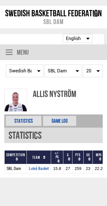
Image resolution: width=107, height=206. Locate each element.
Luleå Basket (39, 168)
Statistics (23, 121)
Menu (17, 52)
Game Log (60, 121)
